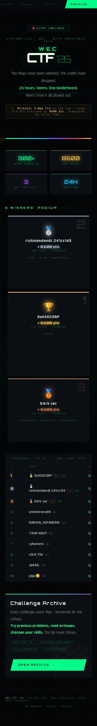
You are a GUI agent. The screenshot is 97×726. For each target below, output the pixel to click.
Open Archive (36, 666)
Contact (66, 708)
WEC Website (33, 708)
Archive (81, 4)
